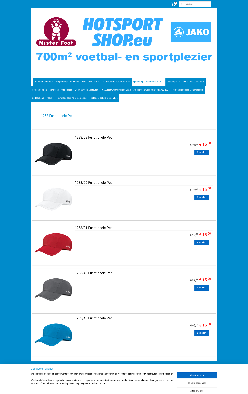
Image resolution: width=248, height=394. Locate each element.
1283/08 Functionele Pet (93, 137)
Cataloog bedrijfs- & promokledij (72, 98)
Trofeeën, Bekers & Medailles (104, 98)
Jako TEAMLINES (91, 82)
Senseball (54, 90)
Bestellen (201, 152)
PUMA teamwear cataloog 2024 (116, 90)
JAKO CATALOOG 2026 (193, 82)
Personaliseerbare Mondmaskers (187, 90)
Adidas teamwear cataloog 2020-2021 (151, 90)
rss (139, 388)
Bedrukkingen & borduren (86, 90)
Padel (51, 98)
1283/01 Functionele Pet (93, 228)
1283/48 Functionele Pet (93, 273)
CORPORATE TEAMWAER (116, 82)
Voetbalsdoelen (39, 90)
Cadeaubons (38, 98)
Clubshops (173, 82)
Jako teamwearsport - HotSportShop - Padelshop (56, 82)
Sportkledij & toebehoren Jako (148, 82)
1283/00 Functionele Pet (93, 183)
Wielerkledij (66, 90)
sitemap (132, 388)
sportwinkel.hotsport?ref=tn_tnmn (120, 370)
